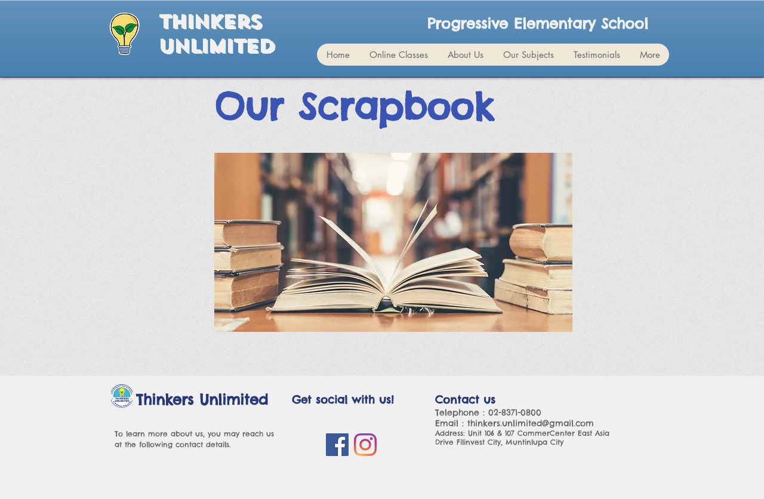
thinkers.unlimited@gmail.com (530, 423)
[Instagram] (365, 444)
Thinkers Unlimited (216, 34)
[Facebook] (337, 444)
